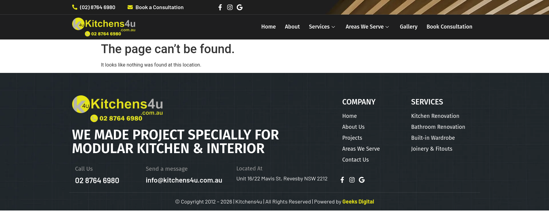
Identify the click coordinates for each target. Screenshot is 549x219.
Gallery (408, 26)
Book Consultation (449, 26)
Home (268, 26)
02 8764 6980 (97, 180)
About (292, 26)
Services (322, 26)
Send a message (167, 168)
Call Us (84, 168)
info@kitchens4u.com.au (184, 180)
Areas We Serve (367, 26)
